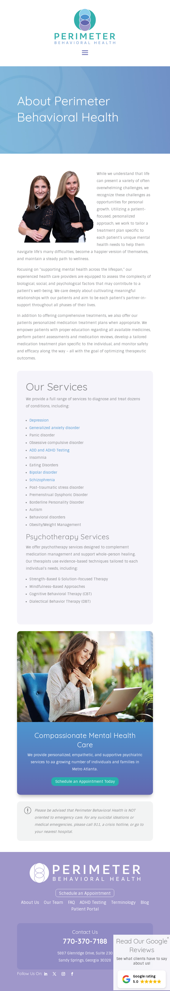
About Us (30, 903)
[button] (143, 979)
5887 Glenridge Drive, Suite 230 (85, 953)
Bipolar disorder (43, 472)
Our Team (53, 903)
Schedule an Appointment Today (85, 781)
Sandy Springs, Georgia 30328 (85, 960)
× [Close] (168, 938)
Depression (39, 420)
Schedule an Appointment (85, 893)
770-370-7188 (85, 941)
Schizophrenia (42, 480)
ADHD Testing (93, 903)
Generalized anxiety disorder (54, 428)
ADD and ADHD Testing (49, 450)
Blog (145, 903)
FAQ (71, 903)
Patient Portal (85, 910)
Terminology (123, 903)
